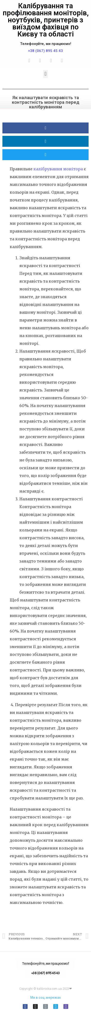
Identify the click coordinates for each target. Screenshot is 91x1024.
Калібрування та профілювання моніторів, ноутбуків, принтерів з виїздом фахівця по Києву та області (46, 20)
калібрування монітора (58, 168)
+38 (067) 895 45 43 (45, 51)
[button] (45, 74)
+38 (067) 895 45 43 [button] (45, 973)
